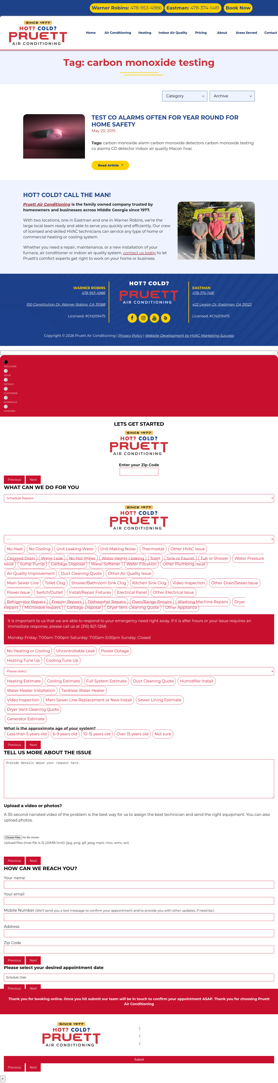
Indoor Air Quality (172, 30)
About (222, 30)
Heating (144, 30)
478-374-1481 (204, 6)
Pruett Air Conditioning (46, 205)
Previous (14, 480)
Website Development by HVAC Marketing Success (189, 337)
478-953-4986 (155, 6)
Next (33, 480)
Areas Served (246, 30)
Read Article (111, 165)
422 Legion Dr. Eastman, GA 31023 (222, 305)
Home (91, 30)
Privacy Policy (130, 337)
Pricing (201, 30)
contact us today (139, 253)
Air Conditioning (118, 30)
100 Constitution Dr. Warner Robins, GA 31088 (65, 305)
